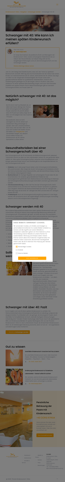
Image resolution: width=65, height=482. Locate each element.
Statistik (19, 252)
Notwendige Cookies (23, 249)
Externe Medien (22, 255)
